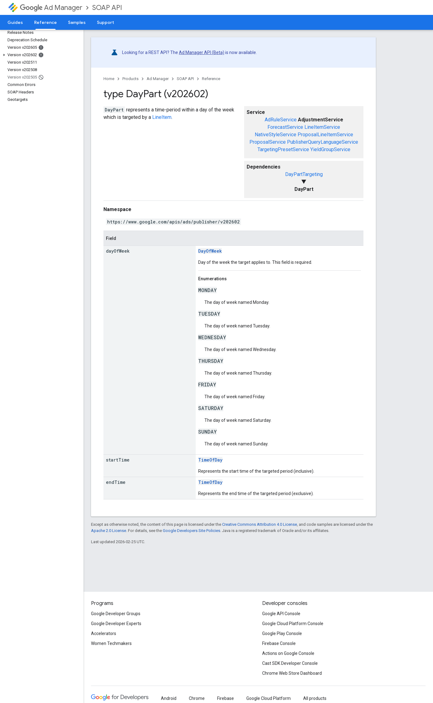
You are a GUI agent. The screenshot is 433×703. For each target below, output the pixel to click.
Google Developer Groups (115, 613)
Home (108, 78)
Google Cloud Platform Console (292, 623)
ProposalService (267, 142)
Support (105, 22)
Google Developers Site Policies (191, 530)
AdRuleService (281, 120)
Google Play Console (282, 633)
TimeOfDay (210, 460)
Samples (77, 22)
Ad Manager (51, 7)
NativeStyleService (275, 134)
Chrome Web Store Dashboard (292, 673)
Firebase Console (279, 643)
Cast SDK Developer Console (290, 663)
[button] (40, 55)
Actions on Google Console (288, 653)
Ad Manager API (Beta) (201, 52)
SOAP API (107, 7)
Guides (15, 22)
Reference (211, 78)
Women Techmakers (111, 643)
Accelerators (103, 633)
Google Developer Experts (116, 623)
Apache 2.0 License (108, 530)
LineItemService (322, 127)
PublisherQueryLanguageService (322, 142)
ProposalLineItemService (325, 134)
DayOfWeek (210, 251)
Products (130, 78)
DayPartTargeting (304, 174)
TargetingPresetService (283, 149)
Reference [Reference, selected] (45, 22)
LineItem (161, 117)
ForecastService (285, 127)
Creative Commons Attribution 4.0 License (259, 524)
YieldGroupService (330, 149)
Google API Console (281, 613)
